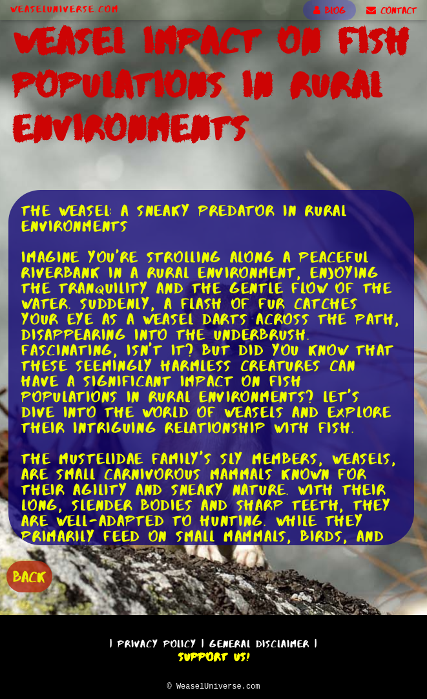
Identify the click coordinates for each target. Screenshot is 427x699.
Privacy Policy (157, 642)
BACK (29, 575)
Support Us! (213, 655)
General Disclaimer (259, 642)
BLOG (329, 10)
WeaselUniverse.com (64, 9)
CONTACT (391, 10)
